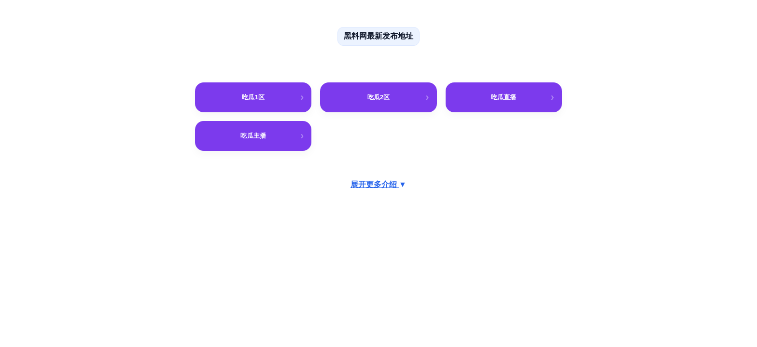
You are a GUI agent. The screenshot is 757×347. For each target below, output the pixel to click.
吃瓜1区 (253, 97)
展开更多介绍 (378, 184)
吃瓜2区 (378, 97)
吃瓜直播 (503, 97)
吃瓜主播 (253, 135)
